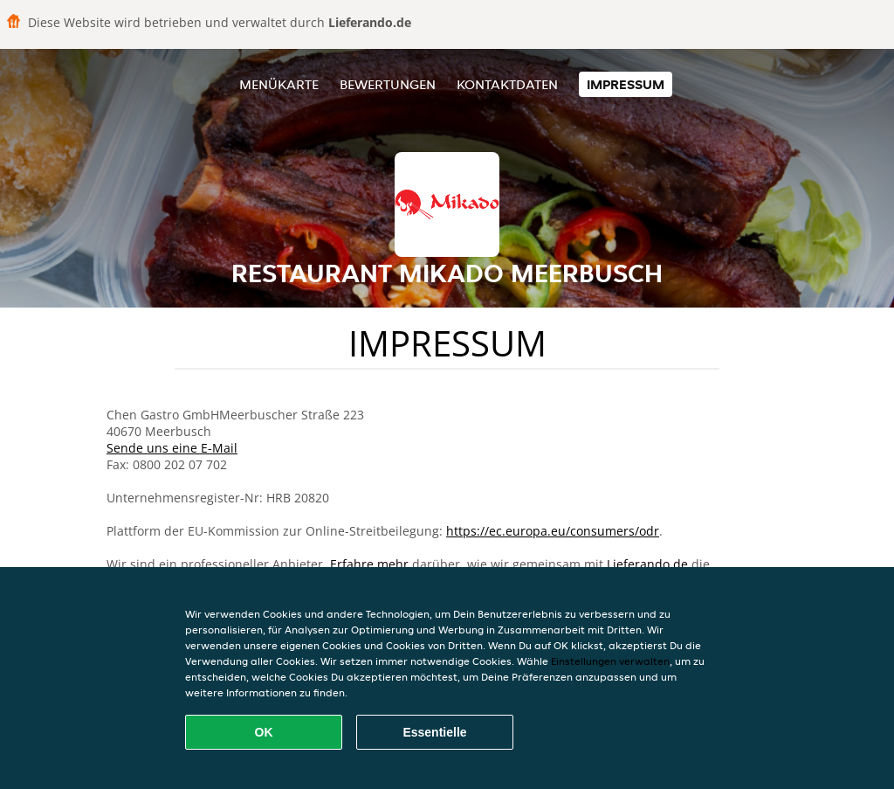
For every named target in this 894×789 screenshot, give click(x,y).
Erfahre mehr (369, 564)
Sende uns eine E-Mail (172, 447)
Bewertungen (388, 84)
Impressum (625, 84)
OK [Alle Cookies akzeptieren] (264, 732)
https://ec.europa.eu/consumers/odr (552, 531)
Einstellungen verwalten (610, 661)
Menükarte (279, 84)
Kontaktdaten (507, 84)
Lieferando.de (647, 564)
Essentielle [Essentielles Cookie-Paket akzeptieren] (434, 732)
